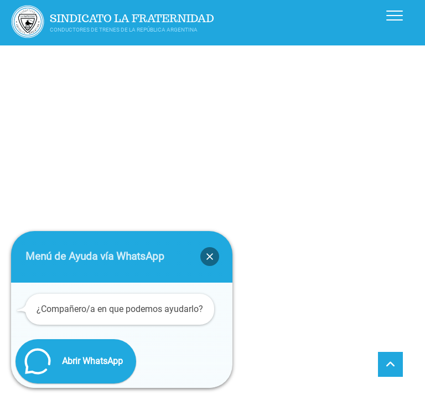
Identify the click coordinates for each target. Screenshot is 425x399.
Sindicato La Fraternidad (132, 18)
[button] (209, 256)
